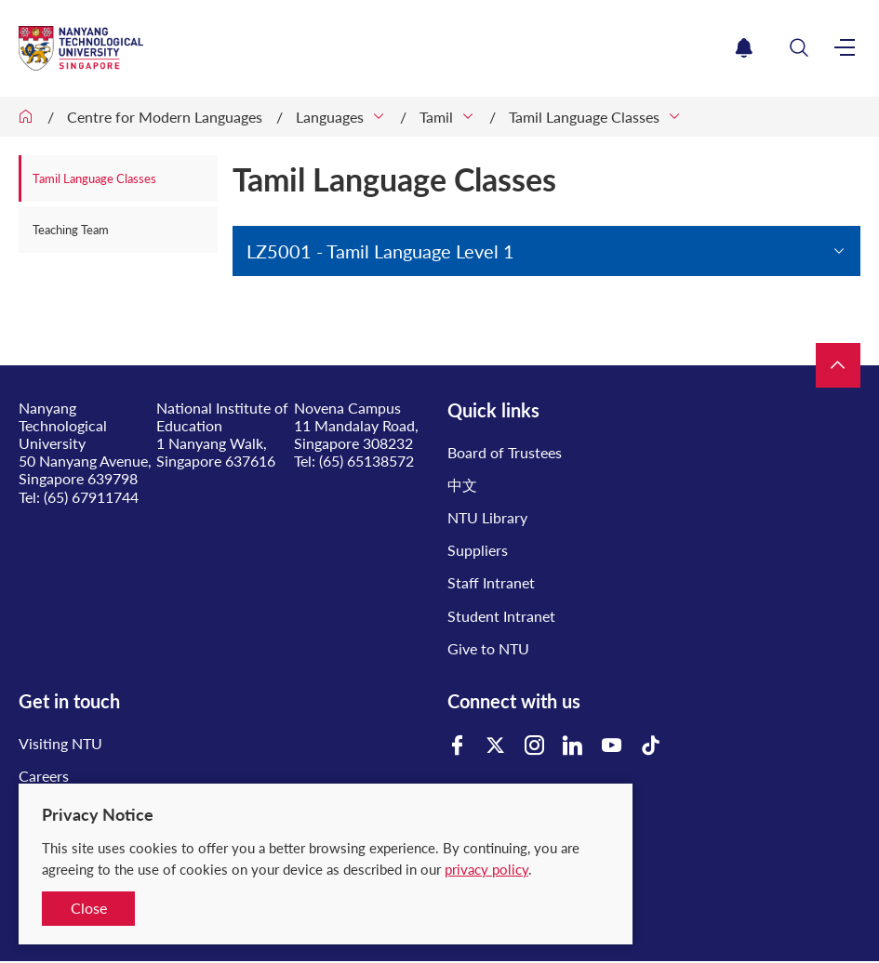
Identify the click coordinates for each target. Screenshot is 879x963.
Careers (44, 776)
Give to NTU (488, 648)
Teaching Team (71, 229)
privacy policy (486, 869)
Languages (330, 116)
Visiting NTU (60, 743)
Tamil (436, 116)
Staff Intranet (491, 582)
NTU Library (487, 517)
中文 (462, 485)
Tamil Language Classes (584, 116)
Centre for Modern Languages (164, 116)
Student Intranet (501, 616)
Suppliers (477, 550)
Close (89, 908)
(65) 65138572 (366, 460)
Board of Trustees (504, 452)
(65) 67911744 (91, 497)
